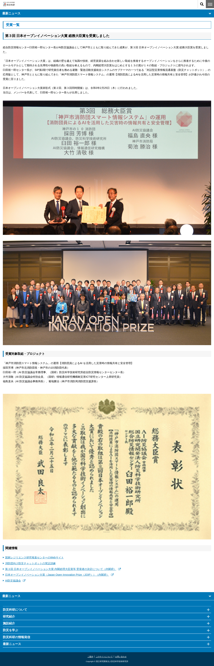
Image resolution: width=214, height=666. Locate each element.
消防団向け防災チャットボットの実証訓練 (30, 563)
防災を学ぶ (10, 630)
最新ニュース (107, 13)
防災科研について (15, 609)
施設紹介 (9, 623)
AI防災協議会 (15, 580)
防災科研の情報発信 (16, 637)
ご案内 (90, 657)
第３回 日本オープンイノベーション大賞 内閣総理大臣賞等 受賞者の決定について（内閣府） (63, 569)
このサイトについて (104, 657)
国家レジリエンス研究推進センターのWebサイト (34, 557)
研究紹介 (9, 616)
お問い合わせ (121, 657)
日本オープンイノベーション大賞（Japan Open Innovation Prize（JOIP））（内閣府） (59, 574)
